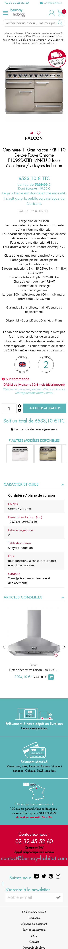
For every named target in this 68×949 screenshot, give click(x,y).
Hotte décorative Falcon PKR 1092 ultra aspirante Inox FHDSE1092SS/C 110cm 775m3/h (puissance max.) (34, 670)
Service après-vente (34, 930)
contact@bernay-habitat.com (34, 858)
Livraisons (34, 918)
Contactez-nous (51, 3)
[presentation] (3, 647)
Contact (34, 942)
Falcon (34, 665)
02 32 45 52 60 (17, 3)
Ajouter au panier (45, 408)
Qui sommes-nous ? (34, 912)
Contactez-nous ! (34, 834)
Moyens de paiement (34, 924)
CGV (34, 936)
